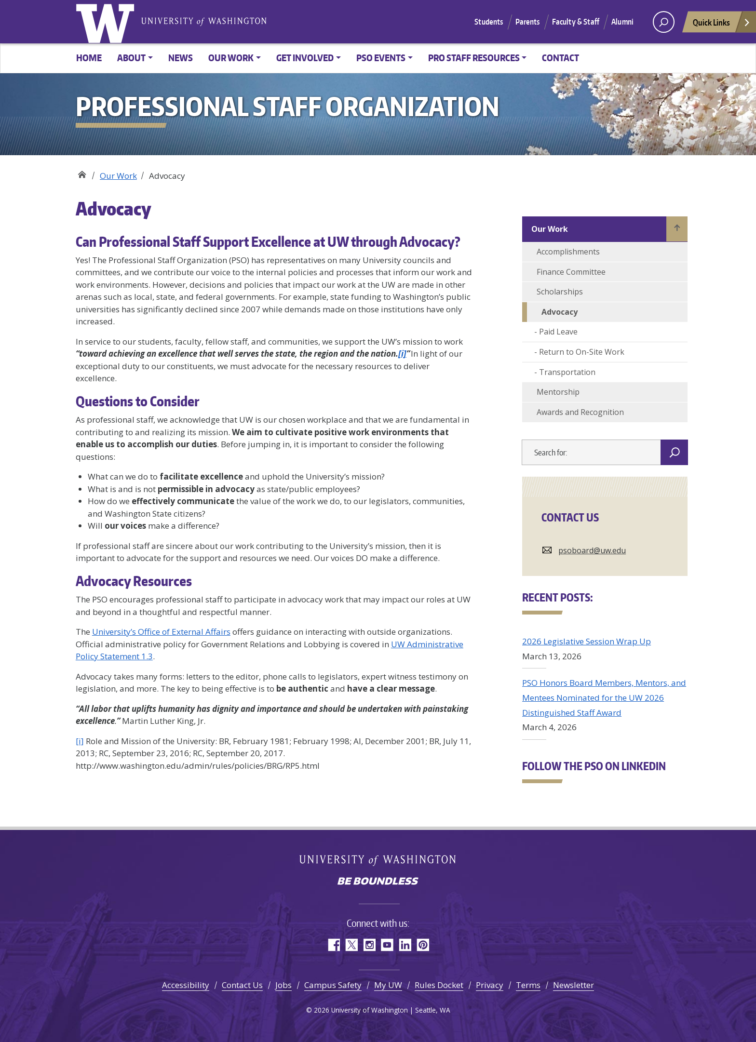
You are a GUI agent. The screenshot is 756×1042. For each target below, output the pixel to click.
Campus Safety (333, 984)
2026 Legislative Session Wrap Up (586, 641)
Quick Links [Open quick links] (722, 25)
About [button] (131, 58)
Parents (527, 22)
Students (488, 22)
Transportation (567, 372)
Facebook (333, 944)
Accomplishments (568, 251)
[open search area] (664, 22)
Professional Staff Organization (82, 172)
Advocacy (559, 312)
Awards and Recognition (580, 412)
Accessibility (185, 984)
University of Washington (107, 21)
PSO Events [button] (380, 58)
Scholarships (560, 291)
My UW (388, 984)
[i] (402, 353)
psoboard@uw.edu (592, 550)
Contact (560, 58)
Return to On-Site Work (581, 352)
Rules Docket (439, 984)
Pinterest (422, 944)
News (180, 58)
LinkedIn (404, 944)
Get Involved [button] (305, 58)
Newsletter (573, 984)
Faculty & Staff (575, 22)
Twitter (351, 944)
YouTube (386, 944)
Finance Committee (571, 272)
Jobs (283, 984)
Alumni (622, 22)
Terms (528, 984)
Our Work (118, 175)
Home (89, 58)
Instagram (369, 944)
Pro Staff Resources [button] (474, 58)
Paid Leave (558, 331)
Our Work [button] (231, 58)
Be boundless (378, 882)
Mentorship (558, 392)
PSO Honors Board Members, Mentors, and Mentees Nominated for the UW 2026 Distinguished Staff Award (604, 697)
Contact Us (242, 984)
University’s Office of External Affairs (161, 631)
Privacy (489, 984)
